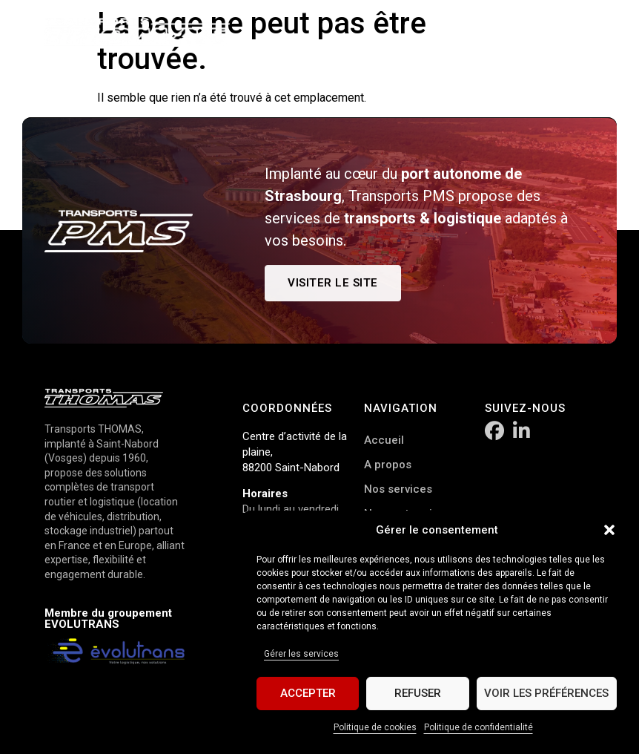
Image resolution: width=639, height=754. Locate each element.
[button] (609, 529)
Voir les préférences (546, 694)
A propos (387, 464)
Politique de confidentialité (478, 727)
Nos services (398, 489)
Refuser (417, 694)
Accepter (308, 694)
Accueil (384, 440)
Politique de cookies (375, 727)
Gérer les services (301, 654)
